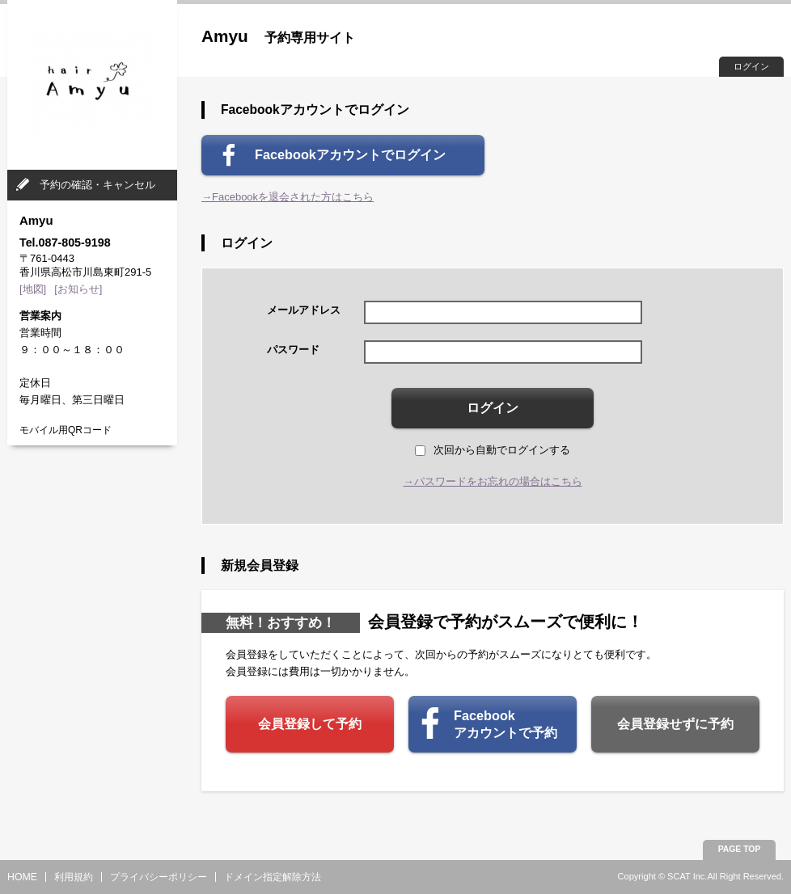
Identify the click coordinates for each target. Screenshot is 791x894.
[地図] (32, 289)
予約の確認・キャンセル (97, 185)
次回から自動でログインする (492, 450)
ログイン (751, 66)
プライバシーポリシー (158, 877)
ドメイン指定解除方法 (272, 877)
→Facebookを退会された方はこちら (287, 197)
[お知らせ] (78, 289)
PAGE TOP (739, 849)
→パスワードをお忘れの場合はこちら (493, 481)
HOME (22, 877)
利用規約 (73, 877)
